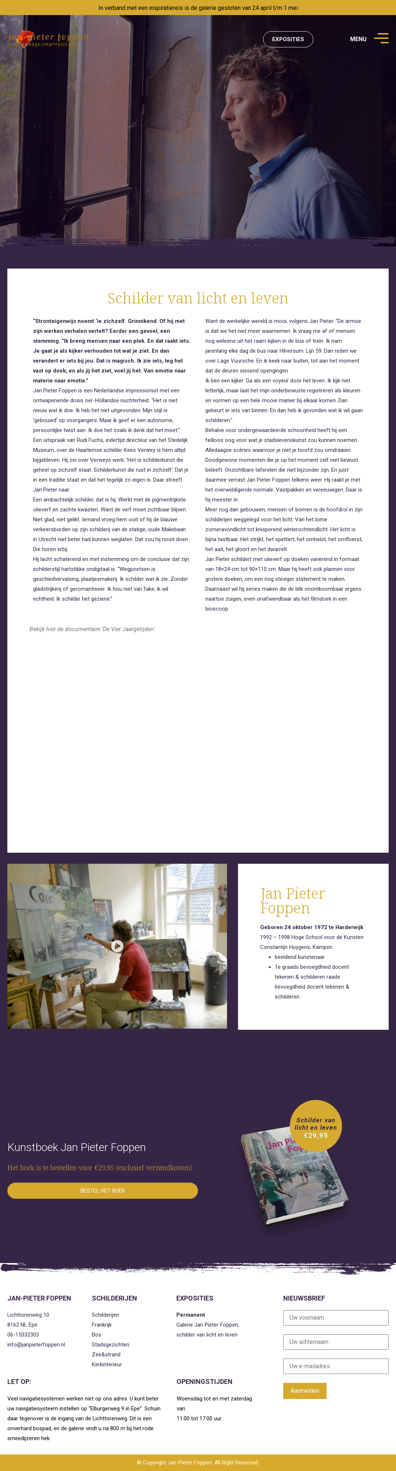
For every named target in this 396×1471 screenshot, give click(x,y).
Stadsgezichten (110, 1344)
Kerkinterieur (107, 1364)
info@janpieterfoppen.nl (36, 1344)
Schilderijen (105, 1315)
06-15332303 (23, 1334)
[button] (117, 946)
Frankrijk (102, 1324)
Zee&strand (106, 1354)
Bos (96, 1334)
